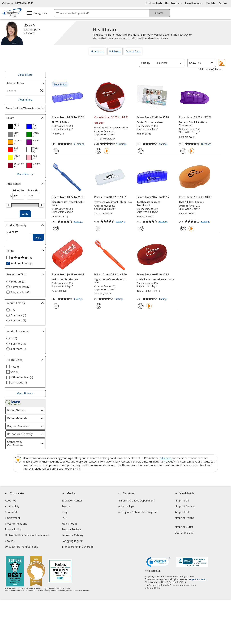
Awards (66, 506)
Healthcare (97, 51)
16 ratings (206, 144)
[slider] (9, 205)
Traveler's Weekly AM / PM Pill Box (113, 201)
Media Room (69, 523)
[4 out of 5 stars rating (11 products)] (24, 263)
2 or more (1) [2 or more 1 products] (18, 343)
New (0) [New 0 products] (15, 366)
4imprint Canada (185, 506)
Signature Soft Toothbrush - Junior (68, 203)
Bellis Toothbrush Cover (65, 279)
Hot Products (173, 3)
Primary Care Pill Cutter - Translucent (193, 124)
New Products (194, 3)
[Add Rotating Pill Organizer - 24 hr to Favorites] (98, 151)
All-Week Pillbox (60, 122)
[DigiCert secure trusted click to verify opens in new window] (158, 563)
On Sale (210, 3)
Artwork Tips (126, 506)
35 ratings (79, 144)
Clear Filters (25, 99)
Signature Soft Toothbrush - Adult (110, 281)
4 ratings (163, 222)
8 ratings (206, 222)
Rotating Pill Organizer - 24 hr (111, 127)
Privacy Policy (13, 530)
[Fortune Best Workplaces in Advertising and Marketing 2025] (15, 571)
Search (159, 13)
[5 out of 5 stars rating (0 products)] (24, 258)
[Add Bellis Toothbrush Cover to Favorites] (56, 306)
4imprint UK (182, 512)
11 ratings (121, 144)
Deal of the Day (184, 532)
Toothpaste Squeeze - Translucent (149, 203)
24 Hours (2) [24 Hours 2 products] (17, 281)
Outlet (224, 3)
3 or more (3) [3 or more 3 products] (18, 320)
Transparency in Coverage (78, 547)
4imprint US (182, 500)
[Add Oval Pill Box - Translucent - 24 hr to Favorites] (141, 306)
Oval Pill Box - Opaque (191, 201)
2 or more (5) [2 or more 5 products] (18, 315)
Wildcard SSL (153, 572)
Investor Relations (16, 524)
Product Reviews (71, 529)
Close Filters (25, 74)
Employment (12, 518)
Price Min (18, 190)
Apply (25, 213)
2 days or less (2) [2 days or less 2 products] (20, 286)
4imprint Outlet (184, 527)
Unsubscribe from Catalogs (22, 547)
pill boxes (165, 458)
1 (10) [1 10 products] (13, 338)
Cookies (10, 541)
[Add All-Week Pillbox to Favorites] (56, 151)
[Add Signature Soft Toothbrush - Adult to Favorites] (98, 306)
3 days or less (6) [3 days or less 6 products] (20, 292)
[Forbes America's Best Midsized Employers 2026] (60, 571)
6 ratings (78, 222)
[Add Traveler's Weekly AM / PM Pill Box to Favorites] (98, 228)
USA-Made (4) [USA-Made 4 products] (18, 382)
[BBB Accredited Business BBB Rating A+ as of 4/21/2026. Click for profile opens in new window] (192, 562)
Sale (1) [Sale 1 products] (14, 372)
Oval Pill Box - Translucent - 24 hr (155, 279)
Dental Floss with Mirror (150, 122)
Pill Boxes (115, 51)
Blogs (65, 512)
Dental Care (133, 51)
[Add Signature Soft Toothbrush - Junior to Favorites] (56, 228)
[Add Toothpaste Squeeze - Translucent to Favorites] (141, 228)
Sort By (145, 63)
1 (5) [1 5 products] (13, 310)
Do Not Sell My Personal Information (27, 535)
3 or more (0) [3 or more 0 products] (18, 348)
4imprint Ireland (184, 518)
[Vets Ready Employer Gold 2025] (36, 571)
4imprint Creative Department (136, 500)
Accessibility (12, 506)
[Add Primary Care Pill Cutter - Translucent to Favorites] (183, 151)
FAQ (64, 518)
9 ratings (163, 144)
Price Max (34, 190)
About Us (10, 500)
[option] (16, 127)
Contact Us (11, 512)
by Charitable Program (137, 512)
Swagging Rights (72, 541)
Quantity (12, 232)
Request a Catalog (72, 535)
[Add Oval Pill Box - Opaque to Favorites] (183, 228)
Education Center (72, 500)
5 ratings (121, 222)
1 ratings (119, 299)
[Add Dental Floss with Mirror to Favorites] (141, 151)
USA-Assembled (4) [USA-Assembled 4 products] (21, 377)
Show (192, 63)
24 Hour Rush (153, 3)
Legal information (197, 579)
